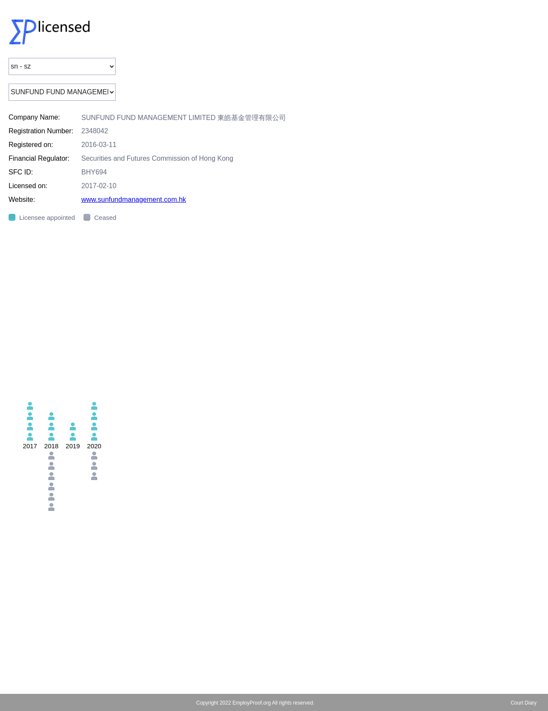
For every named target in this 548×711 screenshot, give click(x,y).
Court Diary (524, 703)
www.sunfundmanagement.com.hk (133, 199)
